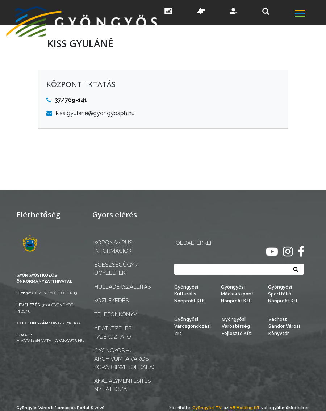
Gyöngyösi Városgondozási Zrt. (192, 326)
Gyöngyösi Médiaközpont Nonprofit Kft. (237, 293)
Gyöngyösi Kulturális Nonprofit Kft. (189, 293)
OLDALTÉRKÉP (194, 243)
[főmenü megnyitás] (309, 14)
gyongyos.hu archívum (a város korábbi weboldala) (124, 358)
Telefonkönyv (115, 314)
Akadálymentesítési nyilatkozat (123, 385)
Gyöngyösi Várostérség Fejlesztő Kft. (237, 326)
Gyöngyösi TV (206, 407)
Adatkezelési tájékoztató (113, 332)
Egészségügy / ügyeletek (116, 268)
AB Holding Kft (244, 407)
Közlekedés (111, 300)
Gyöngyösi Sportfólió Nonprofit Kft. (283, 293)
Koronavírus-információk (114, 246)
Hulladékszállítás (122, 287)
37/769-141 (66, 100)
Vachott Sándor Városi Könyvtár (284, 326)
